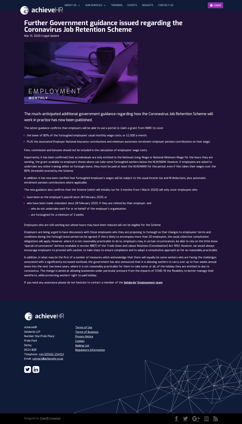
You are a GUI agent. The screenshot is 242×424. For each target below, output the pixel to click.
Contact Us (165, 5)
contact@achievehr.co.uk (47, 359)
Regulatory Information (90, 350)
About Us (70, 5)
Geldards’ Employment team (143, 282)
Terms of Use (83, 327)
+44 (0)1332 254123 (51, 354)
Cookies (80, 341)
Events (132, 5)
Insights (147, 5)
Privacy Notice (84, 336)
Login (217, 5)
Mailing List (82, 345)
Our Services (93, 5)
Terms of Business (87, 332)
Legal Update (51, 36)
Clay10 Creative (50, 418)
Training (117, 5)
